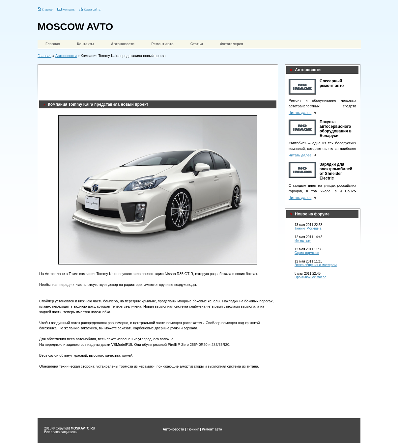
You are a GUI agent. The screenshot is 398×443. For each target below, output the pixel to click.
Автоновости (122, 44)
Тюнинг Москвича (308, 228)
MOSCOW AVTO (75, 26)
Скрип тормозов (307, 253)
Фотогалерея (231, 44)
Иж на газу (303, 240)
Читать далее (300, 113)
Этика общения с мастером (316, 265)
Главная (47, 9)
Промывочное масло (311, 277)
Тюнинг (193, 429)
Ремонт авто (162, 44)
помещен (174, 323)
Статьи (196, 44)
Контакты (69, 9)
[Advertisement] (159, 81)
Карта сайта (92, 9)
